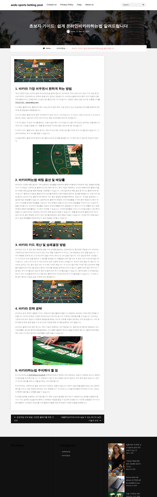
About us (89, 4)
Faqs (79, 4)
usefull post (66, 452)
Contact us (52, 4)
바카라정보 (61, 48)
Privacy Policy (66, 4)
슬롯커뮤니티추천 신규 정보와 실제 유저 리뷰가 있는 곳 (133, 447)
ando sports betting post (27, 5)
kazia (73, 31)
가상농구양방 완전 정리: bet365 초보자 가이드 (133, 464)
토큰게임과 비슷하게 (37, 375)
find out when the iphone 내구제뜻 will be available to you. (133, 480)
